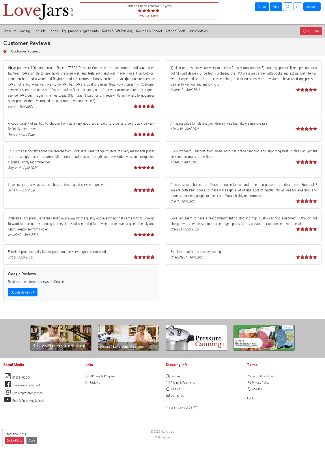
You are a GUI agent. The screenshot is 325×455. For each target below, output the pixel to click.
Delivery (173, 376)
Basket (173, 389)
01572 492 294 (17, 377)
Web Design (162, 437)
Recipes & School (149, 31)
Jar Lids (39, 31)
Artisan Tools (175, 31)
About (262, 6)
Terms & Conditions (261, 376)
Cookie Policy (14, 440)
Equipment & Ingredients (80, 31)
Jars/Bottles (198, 31)
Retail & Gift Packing (117, 31)
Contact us (175, 395)
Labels (54, 31)
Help (276, 6)
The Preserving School (21, 385)
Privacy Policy (258, 382)
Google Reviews (23, 292)
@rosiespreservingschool (23, 393)
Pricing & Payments (180, 382)
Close (31, 440)
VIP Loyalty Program (100, 376)
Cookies (254, 389)
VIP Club (311, 31)
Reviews (92, 382)
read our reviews (149, 15)
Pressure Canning (17, 31)
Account (312, 6)
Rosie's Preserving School (23, 400)
